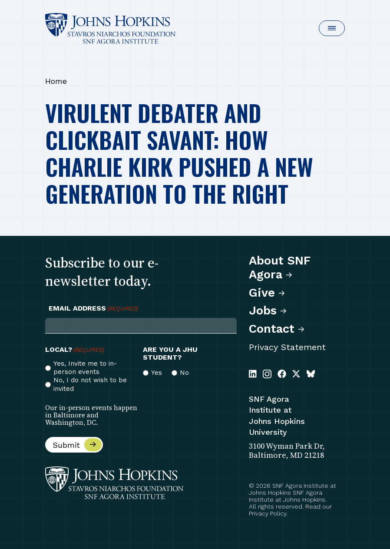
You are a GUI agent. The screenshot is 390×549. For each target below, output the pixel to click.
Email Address (93, 308)
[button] (332, 28)
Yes (156, 373)
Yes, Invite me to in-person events (85, 368)
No (184, 373)
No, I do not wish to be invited (90, 384)
